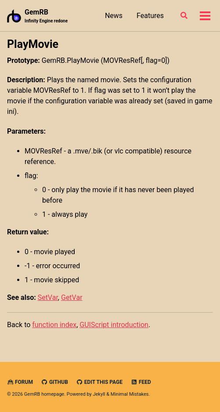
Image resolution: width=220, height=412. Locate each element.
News (114, 15)
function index (54, 325)
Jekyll (99, 394)
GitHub (54, 382)
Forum (20, 382)
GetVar (72, 297)
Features (150, 15)
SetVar (48, 297)
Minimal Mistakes (130, 394)
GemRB (46, 16)
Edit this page (99, 382)
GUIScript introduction (113, 325)
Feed (141, 382)
